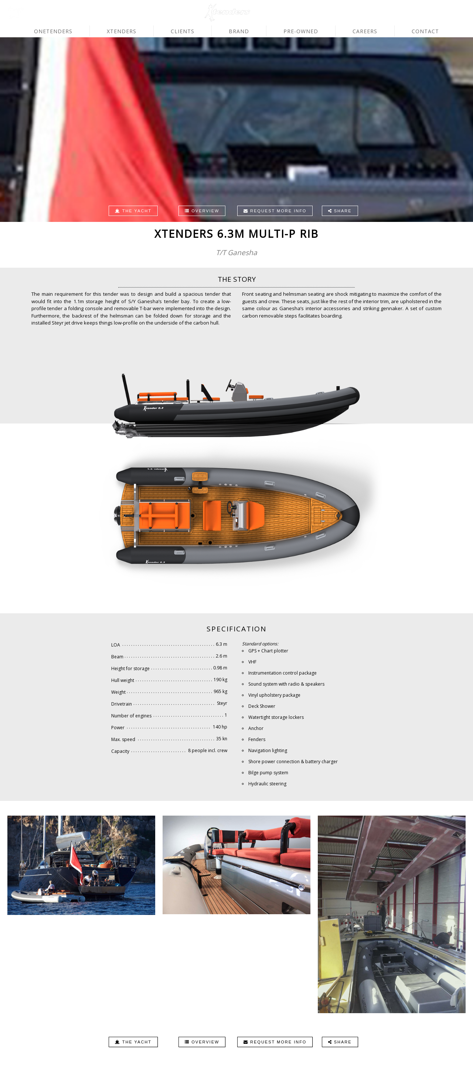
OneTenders (53, 31)
